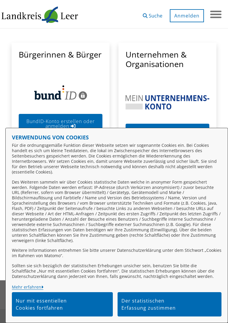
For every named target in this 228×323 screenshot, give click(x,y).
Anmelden (186, 15)
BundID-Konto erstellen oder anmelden (60, 123)
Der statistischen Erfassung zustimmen (148, 304)
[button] (152, 13)
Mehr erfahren (26, 287)
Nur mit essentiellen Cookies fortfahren (41, 304)
